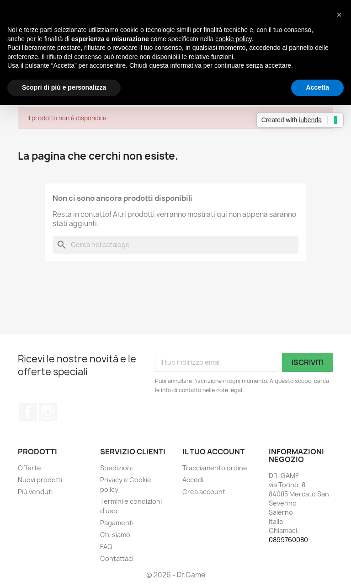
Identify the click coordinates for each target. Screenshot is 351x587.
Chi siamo (115, 534)
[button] (339, 14)
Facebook (28, 412)
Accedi (192, 479)
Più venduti (35, 491)
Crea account (203, 491)
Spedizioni (116, 467)
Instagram (48, 412)
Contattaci (116, 558)
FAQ (106, 546)
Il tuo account (213, 452)
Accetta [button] (317, 87)
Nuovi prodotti (40, 479)
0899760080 (288, 539)
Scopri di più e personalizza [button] (64, 87)
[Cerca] (175, 245)
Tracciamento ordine (214, 467)
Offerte (29, 467)
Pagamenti (116, 522)
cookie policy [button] (233, 39)
